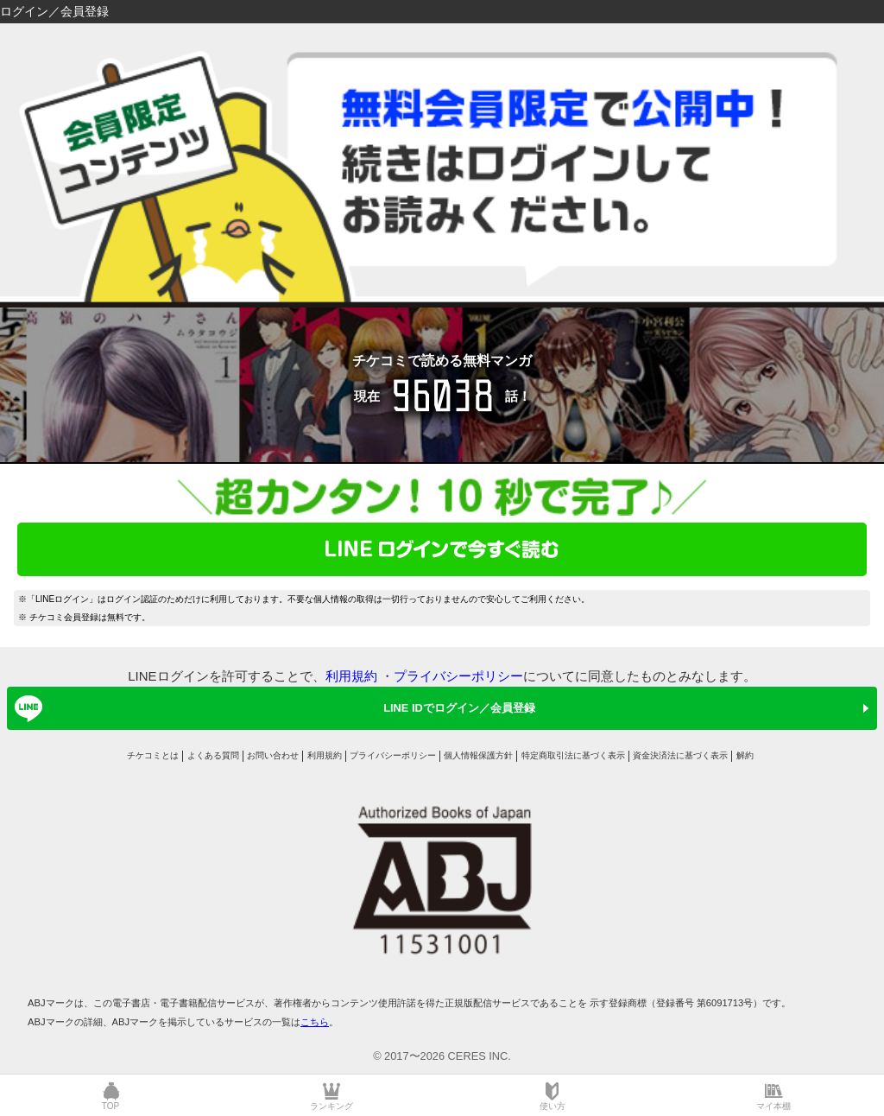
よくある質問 (213, 755)
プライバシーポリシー (458, 676)
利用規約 (351, 676)
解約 (745, 755)
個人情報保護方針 (478, 755)
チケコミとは (153, 755)
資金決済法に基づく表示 (680, 755)
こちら (314, 1022)
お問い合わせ (273, 755)
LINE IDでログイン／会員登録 (272, 708)
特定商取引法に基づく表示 (573, 755)
